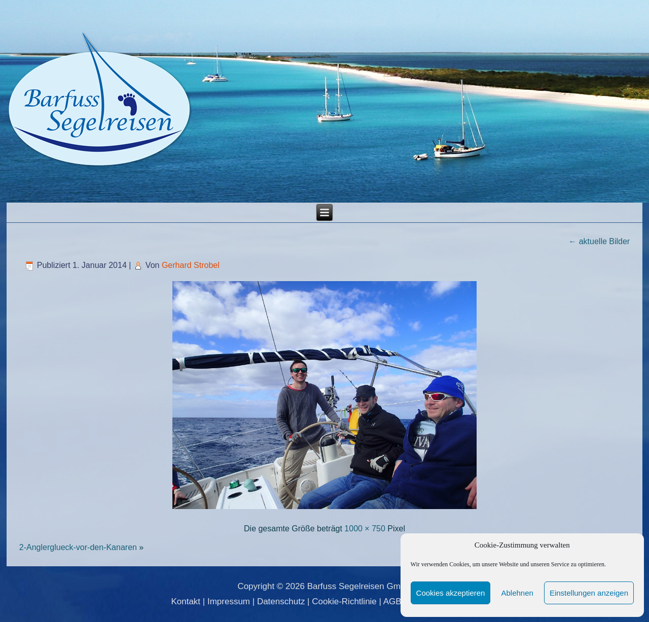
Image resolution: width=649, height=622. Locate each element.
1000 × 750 (364, 528)
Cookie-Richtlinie (344, 601)
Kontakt (185, 601)
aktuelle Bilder (599, 241)
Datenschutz (281, 601)
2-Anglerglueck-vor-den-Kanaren (78, 547)
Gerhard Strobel (191, 265)
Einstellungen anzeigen (589, 593)
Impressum (228, 601)
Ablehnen (517, 593)
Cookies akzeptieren (450, 593)
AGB (392, 601)
